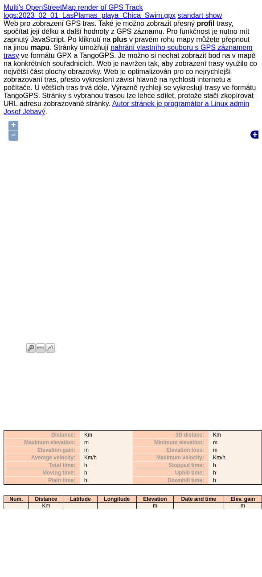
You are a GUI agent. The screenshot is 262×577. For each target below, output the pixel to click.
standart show (199, 15)
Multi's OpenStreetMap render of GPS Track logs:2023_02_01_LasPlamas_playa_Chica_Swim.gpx (90, 11)
